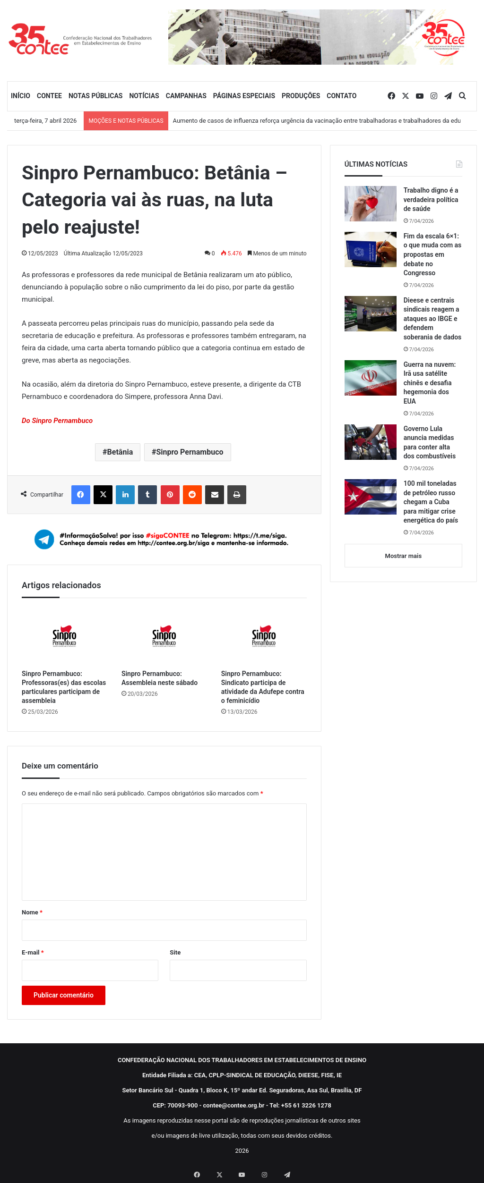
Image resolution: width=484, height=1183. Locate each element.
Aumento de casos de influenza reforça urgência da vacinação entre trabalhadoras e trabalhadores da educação (325, 120)
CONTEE (49, 96)
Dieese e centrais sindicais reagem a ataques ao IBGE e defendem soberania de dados (433, 318)
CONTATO (341, 96)
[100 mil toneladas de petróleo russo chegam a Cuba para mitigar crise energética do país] (371, 497)
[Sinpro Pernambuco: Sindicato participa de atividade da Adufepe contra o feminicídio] (264, 636)
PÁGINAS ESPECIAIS (244, 96)
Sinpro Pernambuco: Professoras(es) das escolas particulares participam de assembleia (64, 687)
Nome (32, 912)
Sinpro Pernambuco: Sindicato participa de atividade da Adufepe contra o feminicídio (262, 687)
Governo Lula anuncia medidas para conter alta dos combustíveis (430, 442)
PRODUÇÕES (301, 96)
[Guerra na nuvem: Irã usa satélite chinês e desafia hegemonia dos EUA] (371, 378)
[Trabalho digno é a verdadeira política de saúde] (371, 203)
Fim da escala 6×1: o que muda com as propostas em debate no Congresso (433, 254)
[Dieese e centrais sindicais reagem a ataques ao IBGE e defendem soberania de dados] (371, 313)
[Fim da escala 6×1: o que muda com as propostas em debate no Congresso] (371, 249)
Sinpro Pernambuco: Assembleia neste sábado (159, 678)
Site (175, 952)
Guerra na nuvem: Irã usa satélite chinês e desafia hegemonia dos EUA (430, 383)
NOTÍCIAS (144, 96)
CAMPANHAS (186, 96)
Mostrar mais (403, 555)
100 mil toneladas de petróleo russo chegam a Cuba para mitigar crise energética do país (431, 502)
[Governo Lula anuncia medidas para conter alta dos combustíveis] (371, 442)
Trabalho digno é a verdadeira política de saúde (431, 199)
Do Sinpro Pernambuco (57, 420)
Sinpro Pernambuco (189, 452)
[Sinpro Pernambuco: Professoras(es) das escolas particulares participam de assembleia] (64, 636)
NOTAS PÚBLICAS (96, 96)
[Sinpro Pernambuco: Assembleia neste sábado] (164, 636)
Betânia (120, 452)
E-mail (33, 952)
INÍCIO (20, 96)
